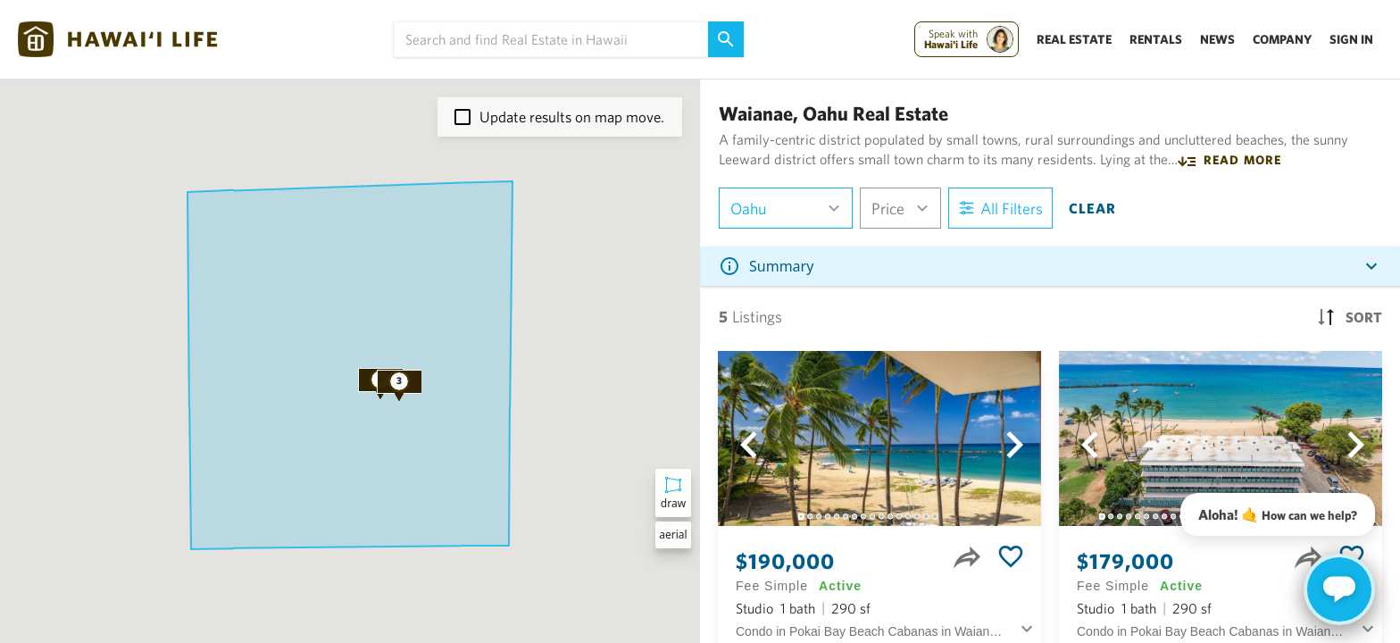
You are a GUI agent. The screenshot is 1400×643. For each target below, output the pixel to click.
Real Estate (1074, 39)
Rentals (1155, 39)
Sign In (1351, 39)
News (1217, 39)
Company (1282, 39)
